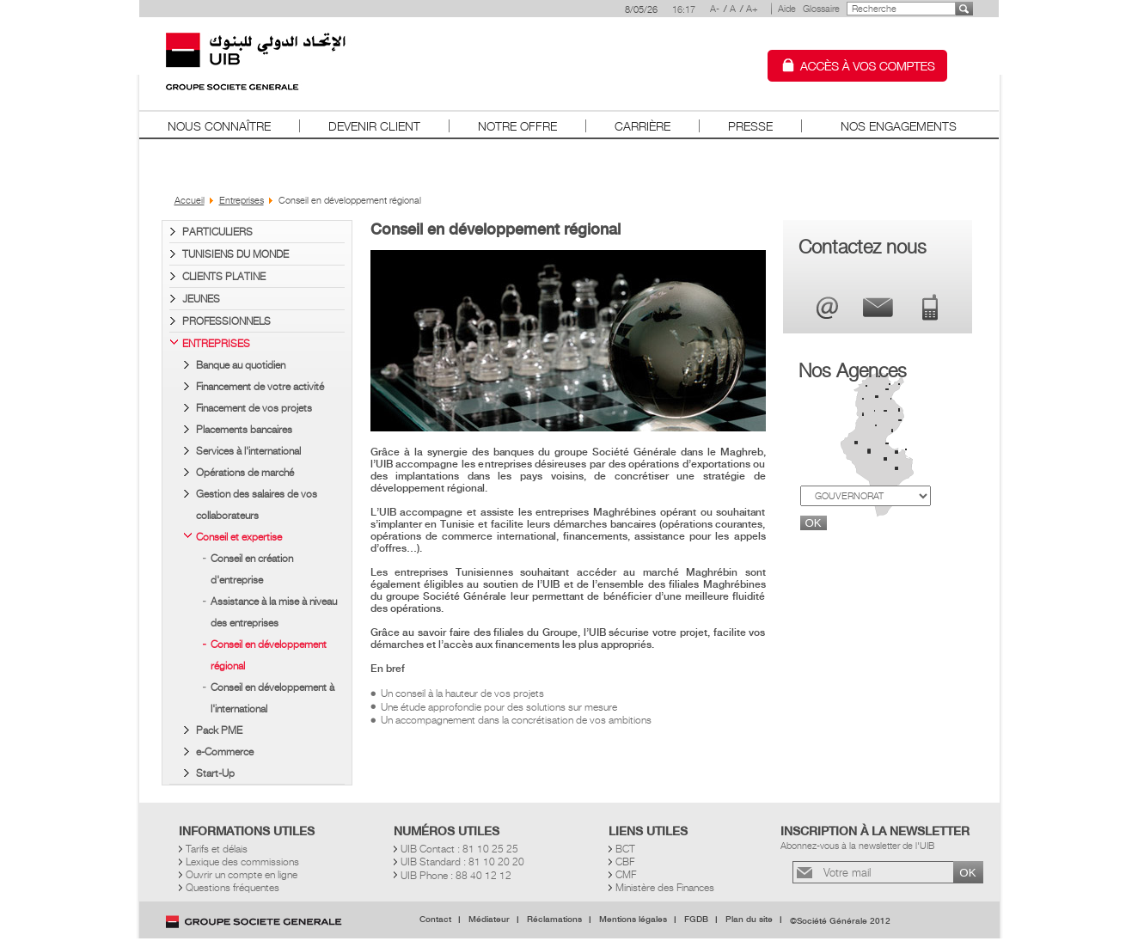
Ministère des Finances (664, 887)
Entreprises (216, 343)
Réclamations (554, 919)
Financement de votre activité (260, 386)
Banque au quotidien (240, 364)
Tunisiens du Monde (235, 253)
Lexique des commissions (242, 861)
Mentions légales (633, 919)
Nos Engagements (899, 126)
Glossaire (821, 9)
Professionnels (226, 321)
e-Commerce (225, 751)
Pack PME (219, 730)
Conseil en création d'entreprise (252, 569)
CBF (624, 861)
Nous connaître (219, 126)
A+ (752, 9)
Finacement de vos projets (254, 407)
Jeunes (201, 298)
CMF (625, 874)
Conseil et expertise (239, 536)
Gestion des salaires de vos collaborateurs (256, 504)
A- (714, 9)
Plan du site (749, 919)
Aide (787, 9)
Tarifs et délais (217, 848)
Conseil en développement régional (269, 655)
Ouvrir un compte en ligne (241, 874)
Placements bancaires (244, 429)
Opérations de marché (245, 472)
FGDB (696, 919)
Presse (750, 126)
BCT (625, 848)
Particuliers (217, 231)
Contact (435, 919)
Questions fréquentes (232, 887)
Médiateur (489, 919)
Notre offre (517, 126)
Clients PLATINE (224, 276)
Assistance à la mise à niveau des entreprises (274, 612)
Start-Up (215, 773)
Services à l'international (248, 450)
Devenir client (374, 126)
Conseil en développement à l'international (272, 698)
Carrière (642, 126)
